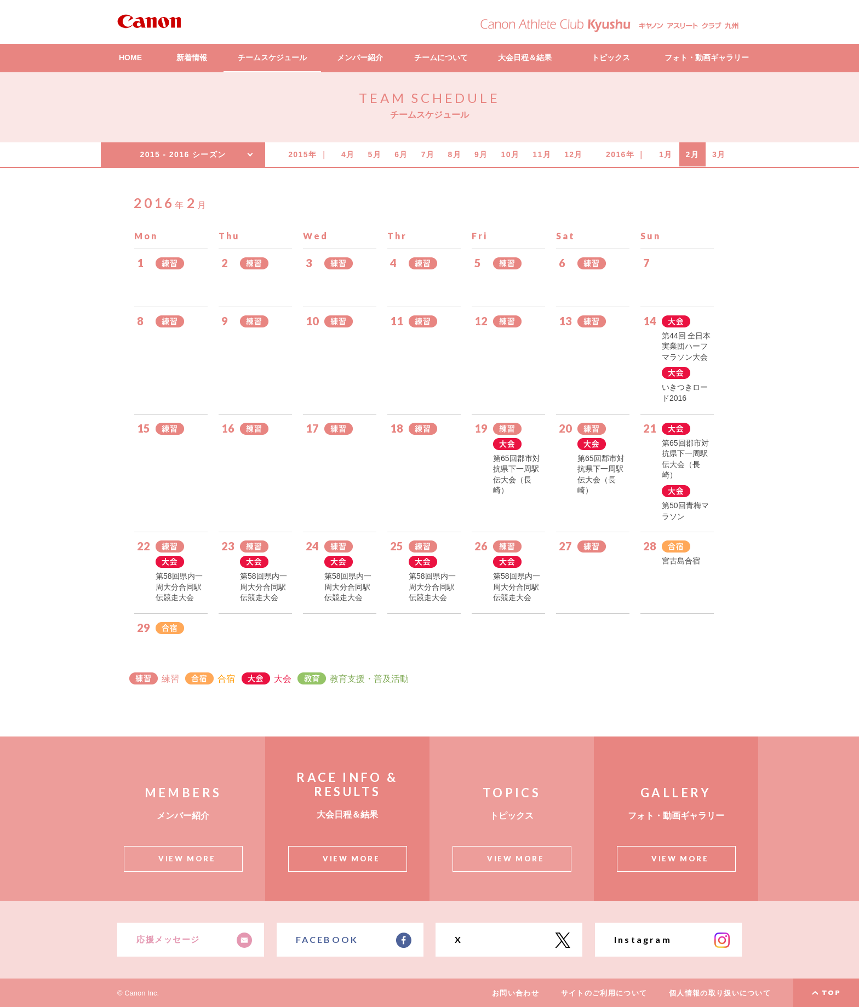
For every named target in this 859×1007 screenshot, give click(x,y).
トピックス (611, 57)
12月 (573, 154)
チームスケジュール (272, 57)
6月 (401, 154)
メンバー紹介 (360, 57)
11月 (541, 154)
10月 (510, 154)
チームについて (441, 57)
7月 (428, 154)
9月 (481, 154)
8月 (454, 154)
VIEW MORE (186, 858)
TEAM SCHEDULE (429, 98)
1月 (666, 154)
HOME (130, 57)
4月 (348, 154)
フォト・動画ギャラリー (707, 57)
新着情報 (191, 57)
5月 (375, 154)
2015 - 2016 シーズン (183, 154)
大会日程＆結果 (525, 57)
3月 (719, 154)
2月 (693, 154)
